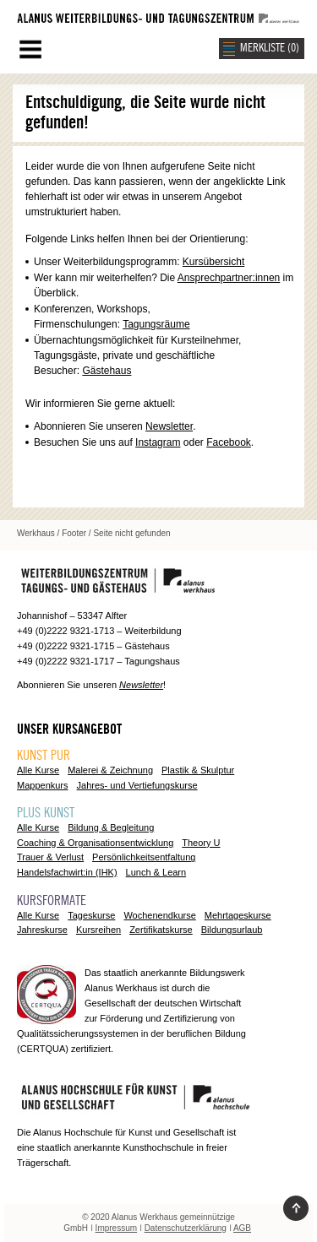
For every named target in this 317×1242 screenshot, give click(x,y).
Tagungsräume (156, 324)
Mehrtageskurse (238, 915)
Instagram (157, 442)
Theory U (201, 843)
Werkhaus (36, 533)
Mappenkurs (42, 785)
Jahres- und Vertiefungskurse (137, 785)
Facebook (228, 442)
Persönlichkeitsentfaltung (143, 857)
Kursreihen (98, 930)
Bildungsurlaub (232, 930)
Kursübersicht (213, 262)
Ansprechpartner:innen (229, 278)
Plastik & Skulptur (197, 770)
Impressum (116, 1228)
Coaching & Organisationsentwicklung (95, 843)
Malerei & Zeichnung (110, 770)
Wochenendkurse (159, 915)
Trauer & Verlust (50, 857)
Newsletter (169, 426)
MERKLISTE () (269, 48)
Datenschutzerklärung (186, 1228)
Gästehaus (106, 371)
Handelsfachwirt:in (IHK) (67, 872)
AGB (242, 1228)
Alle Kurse (38, 770)
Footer (74, 533)
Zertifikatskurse (161, 930)
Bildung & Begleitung (111, 827)
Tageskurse (91, 915)
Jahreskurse (42, 930)
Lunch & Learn (156, 872)
